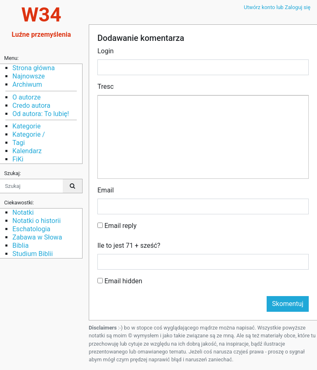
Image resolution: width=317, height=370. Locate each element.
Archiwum (27, 84)
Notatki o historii (36, 221)
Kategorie (26, 126)
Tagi (18, 143)
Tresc (105, 86)
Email (105, 190)
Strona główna (33, 68)
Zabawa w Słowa (37, 237)
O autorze (26, 97)
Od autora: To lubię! (40, 114)
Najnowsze (28, 76)
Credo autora (31, 105)
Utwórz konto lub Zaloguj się (277, 7)
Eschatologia (31, 229)
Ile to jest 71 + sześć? (128, 245)
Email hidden (119, 281)
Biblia (20, 245)
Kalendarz (27, 151)
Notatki (23, 212)
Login (105, 51)
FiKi (18, 159)
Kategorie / (28, 134)
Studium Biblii (32, 254)
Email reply (117, 226)
